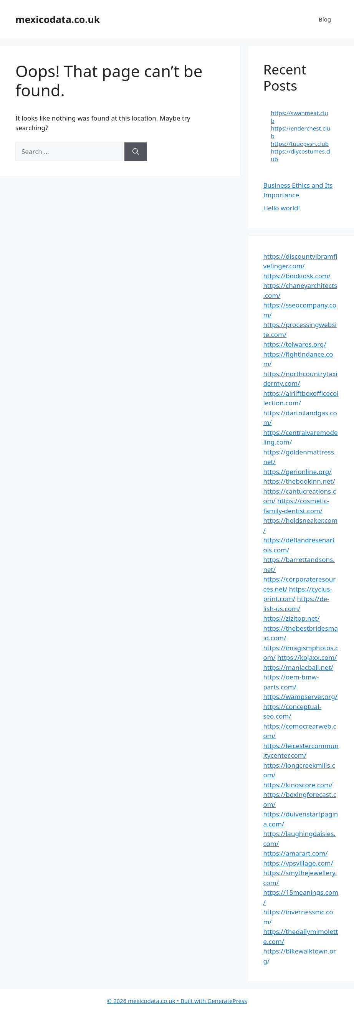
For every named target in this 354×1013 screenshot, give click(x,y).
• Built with (157, 1001)
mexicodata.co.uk (57, 19)
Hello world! (281, 207)
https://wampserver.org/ (300, 696)
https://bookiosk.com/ (297, 275)
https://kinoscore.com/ (297, 784)
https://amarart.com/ (295, 853)
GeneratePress (227, 1001)
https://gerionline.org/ (297, 471)
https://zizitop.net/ (291, 618)
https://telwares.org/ (294, 344)
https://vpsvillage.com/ (298, 863)
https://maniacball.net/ (298, 667)
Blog (325, 19)
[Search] (135, 151)
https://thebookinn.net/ (299, 481)
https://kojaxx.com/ (307, 657)
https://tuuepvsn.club (300, 143)
